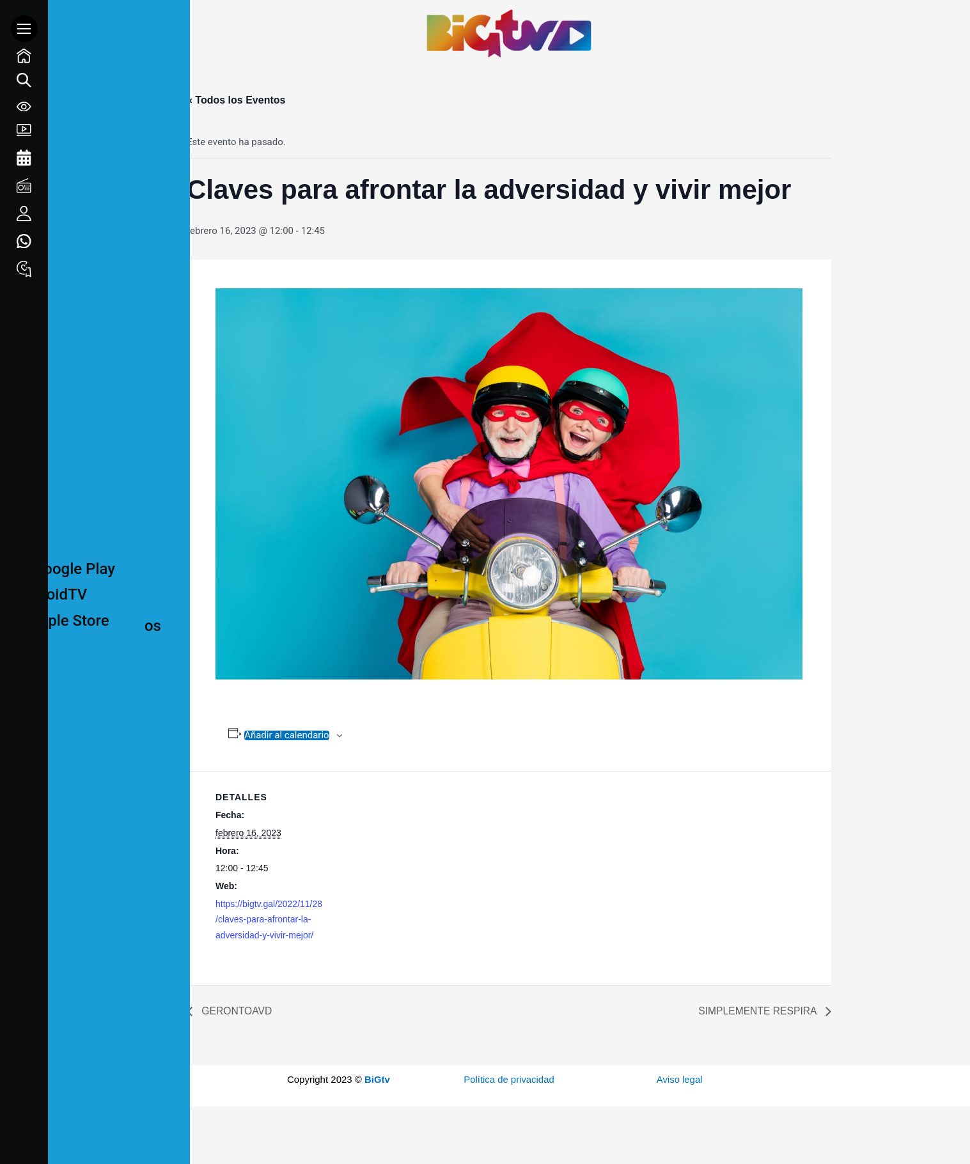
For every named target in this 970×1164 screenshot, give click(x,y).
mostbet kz (884, 34)
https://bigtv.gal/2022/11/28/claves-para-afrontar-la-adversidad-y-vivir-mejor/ (268, 920)
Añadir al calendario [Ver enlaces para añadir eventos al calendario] (286, 735)
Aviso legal (680, 1079)
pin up (887, 34)
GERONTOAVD (236, 1010)
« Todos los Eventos (236, 100)
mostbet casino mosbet (877, 34)
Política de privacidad (509, 1079)
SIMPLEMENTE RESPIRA (757, 1010)
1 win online (871, 34)
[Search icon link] (24, 87)
